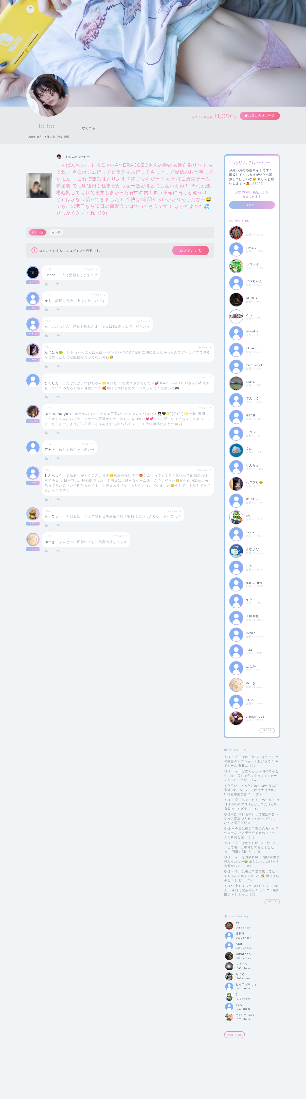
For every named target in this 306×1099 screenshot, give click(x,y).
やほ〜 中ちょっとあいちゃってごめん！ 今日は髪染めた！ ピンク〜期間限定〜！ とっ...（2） (252, 890)
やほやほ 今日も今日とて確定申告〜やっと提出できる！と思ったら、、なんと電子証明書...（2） (251, 818)
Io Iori (47, 126)
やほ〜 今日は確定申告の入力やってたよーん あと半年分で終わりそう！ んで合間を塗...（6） (251, 832)
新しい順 (37, 232)
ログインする (190, 250)
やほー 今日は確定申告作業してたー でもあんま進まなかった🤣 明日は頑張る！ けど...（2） (251, 875)
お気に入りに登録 (261, 115)
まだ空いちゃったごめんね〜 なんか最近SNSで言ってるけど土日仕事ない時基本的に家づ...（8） (251, 790)
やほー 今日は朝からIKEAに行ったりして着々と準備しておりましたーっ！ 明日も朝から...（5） (251, 847)
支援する (252, 205)
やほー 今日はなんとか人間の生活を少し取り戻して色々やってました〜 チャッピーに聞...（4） (251, 775)
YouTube (234, 1035)
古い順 (56, 232)
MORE (258, 183)
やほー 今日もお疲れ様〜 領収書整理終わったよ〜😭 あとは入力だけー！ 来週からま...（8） (252, 861)
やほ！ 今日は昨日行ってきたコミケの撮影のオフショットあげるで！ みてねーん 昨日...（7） (251, 761)
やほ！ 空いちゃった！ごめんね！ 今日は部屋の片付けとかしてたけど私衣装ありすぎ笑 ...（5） (252, 804)
